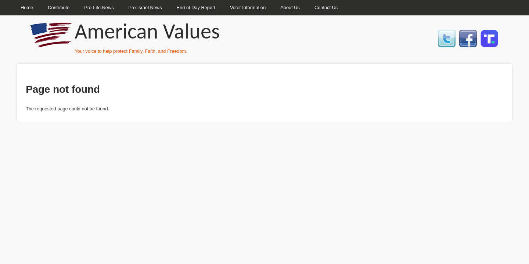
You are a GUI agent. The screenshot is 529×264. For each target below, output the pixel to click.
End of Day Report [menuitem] (196, 7)
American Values (147, 31)
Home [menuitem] (27, 7)
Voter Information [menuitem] (248, 7)
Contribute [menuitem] (58, 7)
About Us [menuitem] (290, 7)
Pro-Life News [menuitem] (99, 7)
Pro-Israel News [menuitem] (145, 7)
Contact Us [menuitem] (326, 7)
